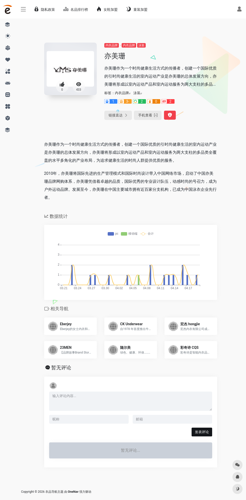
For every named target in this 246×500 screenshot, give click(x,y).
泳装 (141, 45)
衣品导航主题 (54, 491)
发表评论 (202, 432)
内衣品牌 (112, 45)
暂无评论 (61, 368)
